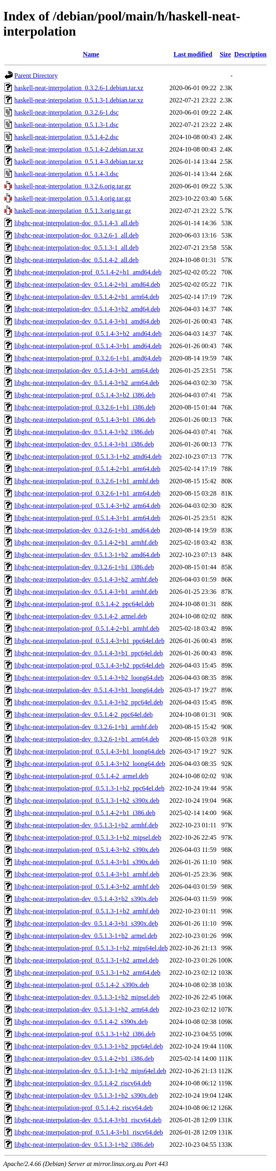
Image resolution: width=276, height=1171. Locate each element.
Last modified (192, 54)
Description (250, 54)
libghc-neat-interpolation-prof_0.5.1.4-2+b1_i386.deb (84, 812)
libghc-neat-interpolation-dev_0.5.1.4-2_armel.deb (80, 616)
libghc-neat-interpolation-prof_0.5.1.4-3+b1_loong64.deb (89, 751)
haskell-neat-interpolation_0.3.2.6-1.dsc (66, 112)
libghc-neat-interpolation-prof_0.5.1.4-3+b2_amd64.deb (88, 333)
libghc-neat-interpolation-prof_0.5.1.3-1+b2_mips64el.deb (91, 948)
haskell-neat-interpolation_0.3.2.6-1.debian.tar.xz (78, 87)
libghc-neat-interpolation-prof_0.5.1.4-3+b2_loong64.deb (89, 763)
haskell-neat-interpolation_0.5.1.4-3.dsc (66, 173)
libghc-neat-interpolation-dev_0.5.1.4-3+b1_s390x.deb (86, 923)
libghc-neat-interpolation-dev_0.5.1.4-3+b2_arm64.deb (86, 382)
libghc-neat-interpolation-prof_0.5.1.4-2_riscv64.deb (83, 1107)
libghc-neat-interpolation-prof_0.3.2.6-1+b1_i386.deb (84, 407)
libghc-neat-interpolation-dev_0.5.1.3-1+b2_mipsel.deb (87, 997)
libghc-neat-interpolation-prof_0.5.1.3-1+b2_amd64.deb (88, 456)
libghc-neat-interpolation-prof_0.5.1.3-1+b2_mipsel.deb (87, 837)
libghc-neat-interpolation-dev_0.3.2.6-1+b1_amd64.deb (87, 530)
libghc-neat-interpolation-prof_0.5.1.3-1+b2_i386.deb (84, 1034)
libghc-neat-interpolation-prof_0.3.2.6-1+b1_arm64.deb (87, 493)
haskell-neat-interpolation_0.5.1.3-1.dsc (66, 124)
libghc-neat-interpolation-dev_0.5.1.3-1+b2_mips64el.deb (90, 1070)
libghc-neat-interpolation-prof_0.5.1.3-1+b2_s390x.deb (86, 800)
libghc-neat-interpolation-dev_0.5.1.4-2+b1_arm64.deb (86, 296)
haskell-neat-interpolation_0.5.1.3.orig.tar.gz (72, 210)
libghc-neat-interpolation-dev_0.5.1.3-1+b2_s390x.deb (86, 1095)
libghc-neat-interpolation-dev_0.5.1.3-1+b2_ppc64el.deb (88, 1046)
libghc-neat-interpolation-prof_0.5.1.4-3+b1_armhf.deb (86, 874)
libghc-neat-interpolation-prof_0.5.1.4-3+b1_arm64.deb (87, 517)
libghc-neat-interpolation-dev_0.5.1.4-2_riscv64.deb (82, 1083)
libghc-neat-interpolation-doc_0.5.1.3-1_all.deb (76, 247)
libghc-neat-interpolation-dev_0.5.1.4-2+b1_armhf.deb (86, 542)
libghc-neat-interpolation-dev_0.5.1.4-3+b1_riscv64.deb (88, 1120)
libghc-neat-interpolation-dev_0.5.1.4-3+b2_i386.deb (84, 431)
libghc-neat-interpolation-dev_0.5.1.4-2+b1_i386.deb (84, 1058)
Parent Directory (36, 75)
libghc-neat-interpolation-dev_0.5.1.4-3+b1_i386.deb (84, 444)
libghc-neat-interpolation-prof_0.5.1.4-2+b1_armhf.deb (86, 628)
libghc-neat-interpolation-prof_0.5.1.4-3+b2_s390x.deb (86, 849)
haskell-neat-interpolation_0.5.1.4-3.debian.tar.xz (78, 161)
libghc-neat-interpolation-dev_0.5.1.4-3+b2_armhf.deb (86, 579)
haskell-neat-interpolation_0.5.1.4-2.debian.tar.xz (78, 149)
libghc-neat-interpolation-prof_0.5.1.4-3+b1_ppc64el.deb (89, 640)
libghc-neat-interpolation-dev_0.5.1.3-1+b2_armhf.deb (86, 825)
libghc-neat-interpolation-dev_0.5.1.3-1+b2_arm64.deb (86, 1009)
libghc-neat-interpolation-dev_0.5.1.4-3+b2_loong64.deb (89, 677)
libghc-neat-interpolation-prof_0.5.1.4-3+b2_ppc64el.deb (89, 665)
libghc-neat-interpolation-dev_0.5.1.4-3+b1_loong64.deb (89, 689)
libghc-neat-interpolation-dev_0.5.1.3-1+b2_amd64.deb (87, 554)
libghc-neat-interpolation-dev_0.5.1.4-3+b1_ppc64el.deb (88, 653)
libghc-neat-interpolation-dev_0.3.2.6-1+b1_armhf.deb (86, 726)
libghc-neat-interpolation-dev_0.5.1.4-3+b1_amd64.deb (87, 321)
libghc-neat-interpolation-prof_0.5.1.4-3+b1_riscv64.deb (88, 1132)
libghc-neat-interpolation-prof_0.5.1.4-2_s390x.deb (81, 984)
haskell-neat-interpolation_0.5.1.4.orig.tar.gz (72, 198)
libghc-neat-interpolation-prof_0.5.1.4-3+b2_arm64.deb (87, 505)
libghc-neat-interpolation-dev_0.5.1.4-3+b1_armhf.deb (86, 591)
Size (225, 54)
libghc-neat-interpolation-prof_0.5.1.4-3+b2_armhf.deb (86, 886)
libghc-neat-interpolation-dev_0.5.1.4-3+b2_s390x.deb (86, 898)
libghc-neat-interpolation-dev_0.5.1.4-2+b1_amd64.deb (87, 284)
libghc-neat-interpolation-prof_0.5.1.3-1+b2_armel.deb (86, 960)
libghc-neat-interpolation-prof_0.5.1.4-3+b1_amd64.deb (88, 345)
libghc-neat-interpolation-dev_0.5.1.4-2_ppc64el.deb (83, 714)
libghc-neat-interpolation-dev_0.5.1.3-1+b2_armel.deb (85, 935)
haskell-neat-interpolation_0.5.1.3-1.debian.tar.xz (78, 100)
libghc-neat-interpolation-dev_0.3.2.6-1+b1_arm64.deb (86, 739)
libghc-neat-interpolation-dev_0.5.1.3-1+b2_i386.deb (84, 1144)
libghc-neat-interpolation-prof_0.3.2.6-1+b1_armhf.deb (86, 481)
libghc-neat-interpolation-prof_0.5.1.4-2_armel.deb (81, 775)
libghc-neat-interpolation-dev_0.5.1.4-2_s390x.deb (81, 1021)
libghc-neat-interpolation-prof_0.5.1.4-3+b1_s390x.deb (86, 861)
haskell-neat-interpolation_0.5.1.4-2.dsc (66, 137)
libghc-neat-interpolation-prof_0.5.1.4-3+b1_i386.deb (84, 419)
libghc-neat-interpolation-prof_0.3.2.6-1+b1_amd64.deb (88, 358)
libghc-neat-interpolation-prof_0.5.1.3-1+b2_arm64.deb (87, 972)
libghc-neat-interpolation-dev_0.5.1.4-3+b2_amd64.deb (87, 309)
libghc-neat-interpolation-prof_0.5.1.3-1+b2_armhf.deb (86, 911)
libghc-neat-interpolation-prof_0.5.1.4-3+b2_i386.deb (84, 395)
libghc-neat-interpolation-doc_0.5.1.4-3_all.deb (76, 223)
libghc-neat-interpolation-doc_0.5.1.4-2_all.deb (76, 259)
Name (91, 54)
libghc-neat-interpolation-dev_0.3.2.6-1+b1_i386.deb (84, 567)
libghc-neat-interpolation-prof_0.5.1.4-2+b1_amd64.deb (88, 272)
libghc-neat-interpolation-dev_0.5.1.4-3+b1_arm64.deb (86, 370)
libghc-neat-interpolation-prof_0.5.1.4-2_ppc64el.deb (84, 603)
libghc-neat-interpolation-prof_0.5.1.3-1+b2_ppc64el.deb (89, 788)
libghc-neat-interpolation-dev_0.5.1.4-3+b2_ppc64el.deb (88, 702)
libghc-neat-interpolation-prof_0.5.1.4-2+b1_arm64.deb (87, 468)
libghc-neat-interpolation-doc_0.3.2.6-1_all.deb (76, 235)
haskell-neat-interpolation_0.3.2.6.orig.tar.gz (72, 186)
